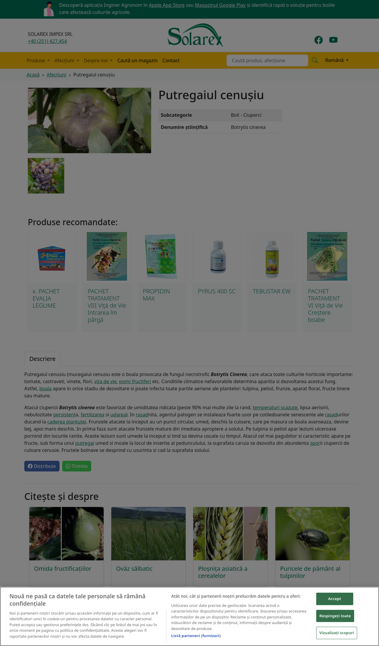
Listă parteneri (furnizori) (196, 636)
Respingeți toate (335, 616)
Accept (334, 599)
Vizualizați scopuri (336, 633)
